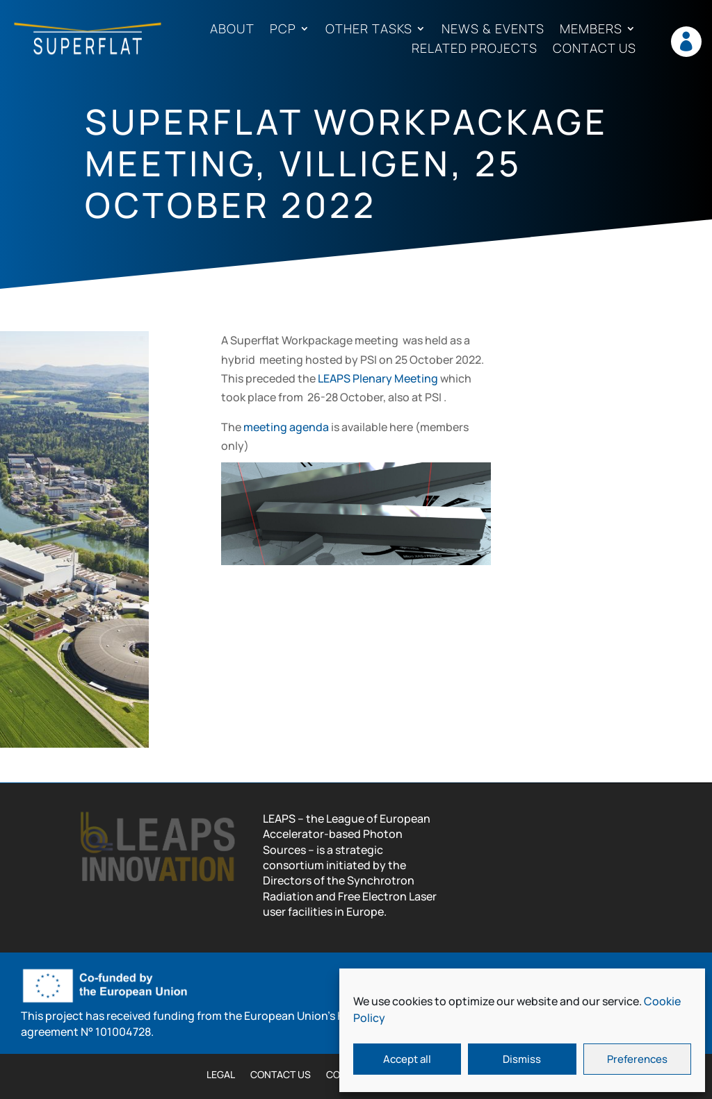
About (232, 29)
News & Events (493, 29)
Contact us (594, 49)
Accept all (407, 1059)
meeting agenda (286, 427)
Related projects (474, 49)
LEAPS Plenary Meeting (378, 378)
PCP (283, 29)
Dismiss (522, 1059)
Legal (221, 1075)
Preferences (637, 1059)
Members (591, 29)
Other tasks (368, 29)
